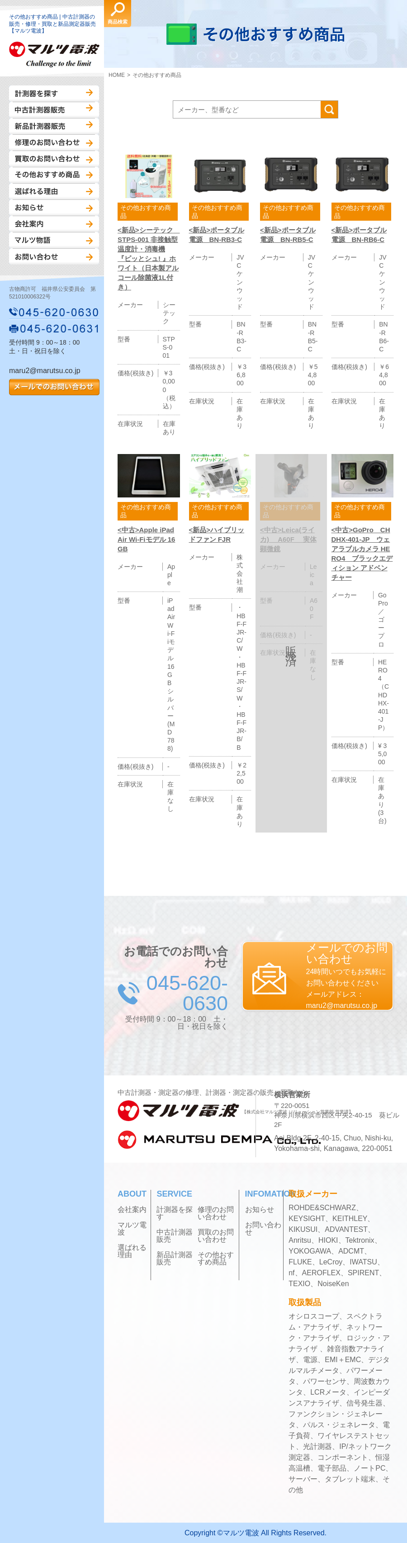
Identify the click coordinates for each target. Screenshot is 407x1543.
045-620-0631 (54, 328)
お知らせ (54, 207)
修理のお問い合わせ (54, 142)
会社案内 (54, 224)
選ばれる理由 (54, 191)
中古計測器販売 (54, 110)
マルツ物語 (54, 240)
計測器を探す (54, 93)
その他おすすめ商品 (54, 175)
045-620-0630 (54, 312)
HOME (117, 75)
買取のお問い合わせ (54, 159)
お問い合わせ (54, 256)
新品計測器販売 (54, 126)
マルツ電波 (132, 1228)
